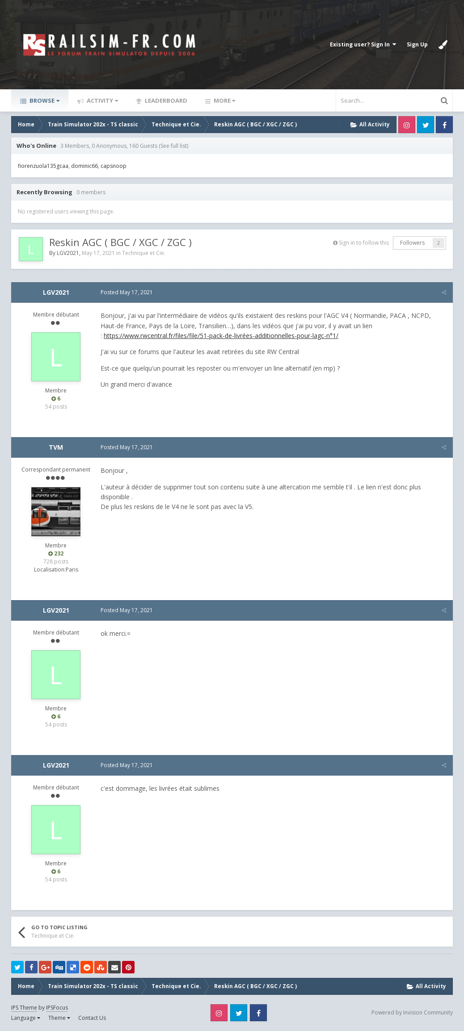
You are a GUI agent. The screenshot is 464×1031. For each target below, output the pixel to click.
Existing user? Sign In (363, 44)
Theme (59, 1018)
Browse (43, 100)
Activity (101, 100)
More (223, 100)
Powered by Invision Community (412, 1012)
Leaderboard (165, 100)
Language (25, 1018)
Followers (412, 242)
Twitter (425, 124)
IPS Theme (24, 1007)
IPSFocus (57, 1007)
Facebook (444, 124)
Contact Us (92, 1018)
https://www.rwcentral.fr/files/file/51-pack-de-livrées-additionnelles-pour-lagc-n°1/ (221, 335)
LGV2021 (68, 253)
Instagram (406, 124)
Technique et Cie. (143, 253)
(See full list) (173, 146)
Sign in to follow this (364, 242)
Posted (127, 292)
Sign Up (417, 44)
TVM (56, 447)
